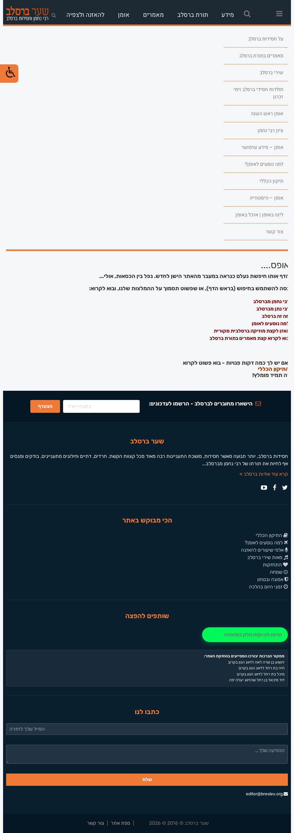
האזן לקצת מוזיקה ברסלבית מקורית (251, 331)
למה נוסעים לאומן (270, 323)
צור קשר (274, 231)
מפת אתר (120, 823)
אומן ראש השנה (267, 113)
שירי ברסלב (271, 72)
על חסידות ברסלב (265, 39)
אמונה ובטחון (272, 579)
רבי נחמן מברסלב (271, 301)
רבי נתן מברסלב (272, 309)
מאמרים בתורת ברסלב (261, 55)
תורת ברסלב (192, 14)
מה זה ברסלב (275, 316)
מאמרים (153, 14)
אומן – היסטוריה (266, 198)
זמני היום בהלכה (268, 587)
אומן (124, 14)
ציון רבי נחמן (270, 130)
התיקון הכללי (273, 369)
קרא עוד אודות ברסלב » (263, 474)
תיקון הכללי (271, 181)
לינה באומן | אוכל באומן (259, 215)
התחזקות (275, 565)
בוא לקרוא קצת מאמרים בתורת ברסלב (249, 338)
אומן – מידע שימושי (262, 147)
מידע (227, 14)
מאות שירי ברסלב (267, 557)
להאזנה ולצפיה (85, 14)
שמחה (279, 572)
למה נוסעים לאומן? (264, 164)
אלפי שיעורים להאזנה (264, 550)
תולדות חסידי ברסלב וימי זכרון (258, 93)
